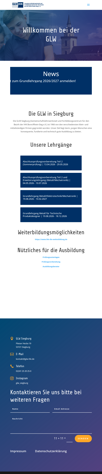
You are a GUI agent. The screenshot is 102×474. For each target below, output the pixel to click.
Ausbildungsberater (51, 266)
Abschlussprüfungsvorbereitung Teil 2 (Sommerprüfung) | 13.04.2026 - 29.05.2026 (45, 163)
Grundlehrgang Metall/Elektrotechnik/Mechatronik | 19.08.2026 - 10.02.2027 (50, 197)
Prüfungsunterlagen (51, 257)
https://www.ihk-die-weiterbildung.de (51, 239)
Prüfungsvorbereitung (51, 262)
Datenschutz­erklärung (51, 451)
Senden (83, 438)
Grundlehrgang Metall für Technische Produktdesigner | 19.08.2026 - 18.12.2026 (45, 215)
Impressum (18, 451)
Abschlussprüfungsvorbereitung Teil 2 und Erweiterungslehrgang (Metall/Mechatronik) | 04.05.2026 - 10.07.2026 (46, 180)
